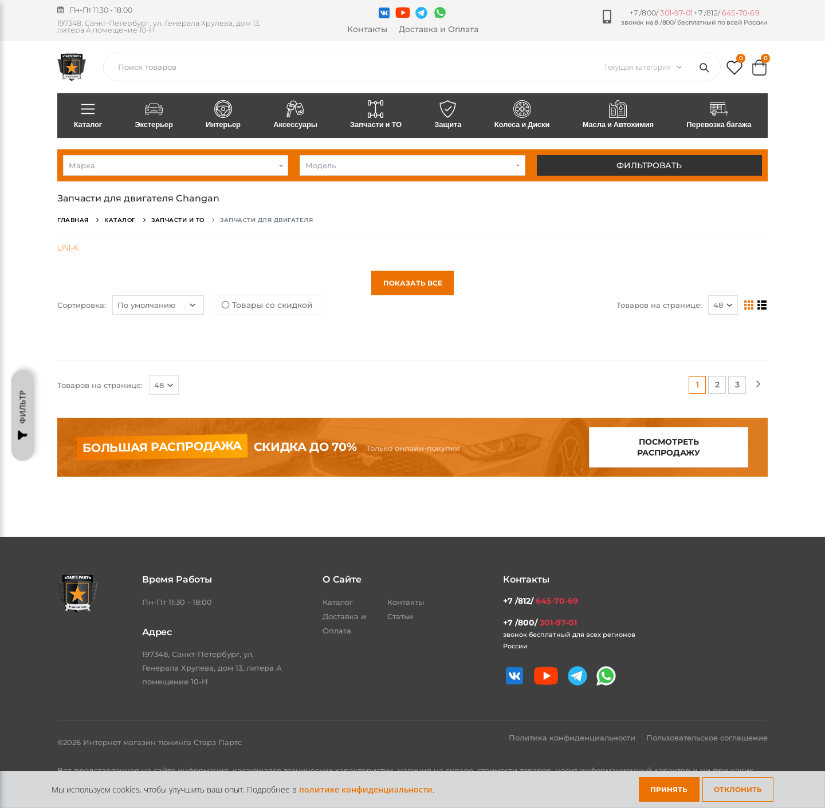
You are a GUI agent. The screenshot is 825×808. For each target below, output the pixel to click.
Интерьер (222, 115)
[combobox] (176, 165)
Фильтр (23, 415)
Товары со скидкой (267, 305)
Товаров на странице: (659, 305)
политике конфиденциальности (366, 789)
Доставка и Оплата (438, 29)
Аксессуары (295, 115)
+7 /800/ (661, 13)
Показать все (412, 283)
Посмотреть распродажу (668, 447)
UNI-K (67, 247)
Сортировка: (81, 305)
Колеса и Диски (522, 115)
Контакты (367, 29)
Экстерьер (154, 115)
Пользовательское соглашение (707, 737)
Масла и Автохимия (618, 115)
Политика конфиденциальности (573, 737)
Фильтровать (649, 165)
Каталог (87, 115)
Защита (448, 115)
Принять (669, 789)
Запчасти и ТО (375, 115)
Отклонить (738, 789)
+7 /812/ (726, 13)
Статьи (400, 616)
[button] (734, 70)
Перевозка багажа (719, 115)
